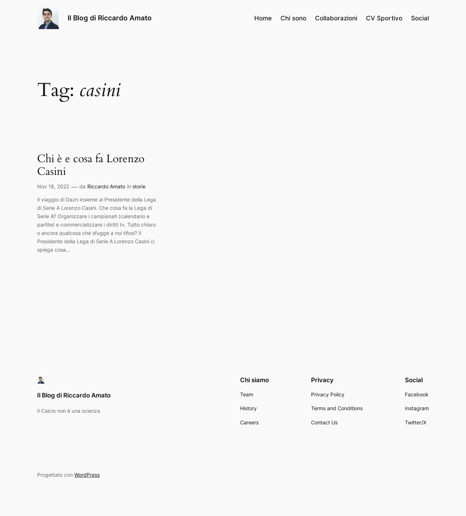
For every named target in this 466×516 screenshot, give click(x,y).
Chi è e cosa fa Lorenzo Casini (90, 166)
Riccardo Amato (106, 186)
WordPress (87, 475)
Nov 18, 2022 (53, 186)
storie (139, 186)
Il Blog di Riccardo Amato (110, 17)
